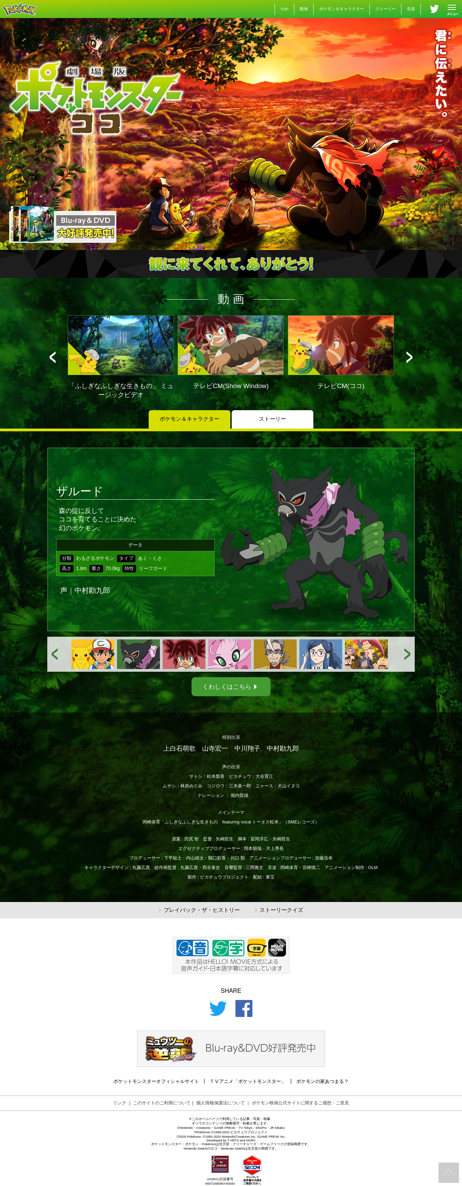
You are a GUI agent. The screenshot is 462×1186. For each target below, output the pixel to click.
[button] (52, 357)
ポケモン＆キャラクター (341, 8)
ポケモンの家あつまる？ (322, 1081)
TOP (284, 9)
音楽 (411, 8)
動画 (304, 8)
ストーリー (385, 8)
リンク (119, 1102)
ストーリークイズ (279, 910)
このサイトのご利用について (162, 1102)
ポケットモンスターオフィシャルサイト (156, 1081)
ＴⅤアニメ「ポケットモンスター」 (248, 1081)
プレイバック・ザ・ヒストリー (199, 910)
